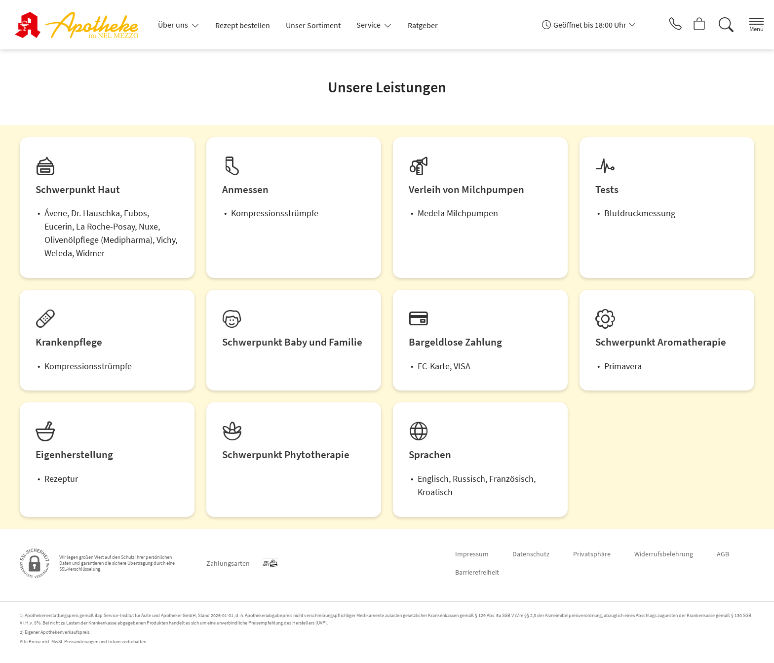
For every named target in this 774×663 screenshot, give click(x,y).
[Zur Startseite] (80, 24)
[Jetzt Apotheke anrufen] (665, 25)
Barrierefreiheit (477, 572)
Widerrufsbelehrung (663, 553)
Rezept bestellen (242, 25)
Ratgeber (423, 25)
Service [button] (369, 25)
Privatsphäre (592, 553)
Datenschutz (530, 553)
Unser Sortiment (313, 25)
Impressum (472, 553)
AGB (723, 553)
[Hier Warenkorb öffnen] (692, 25)
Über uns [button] (174, 25)
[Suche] (719, 24)
